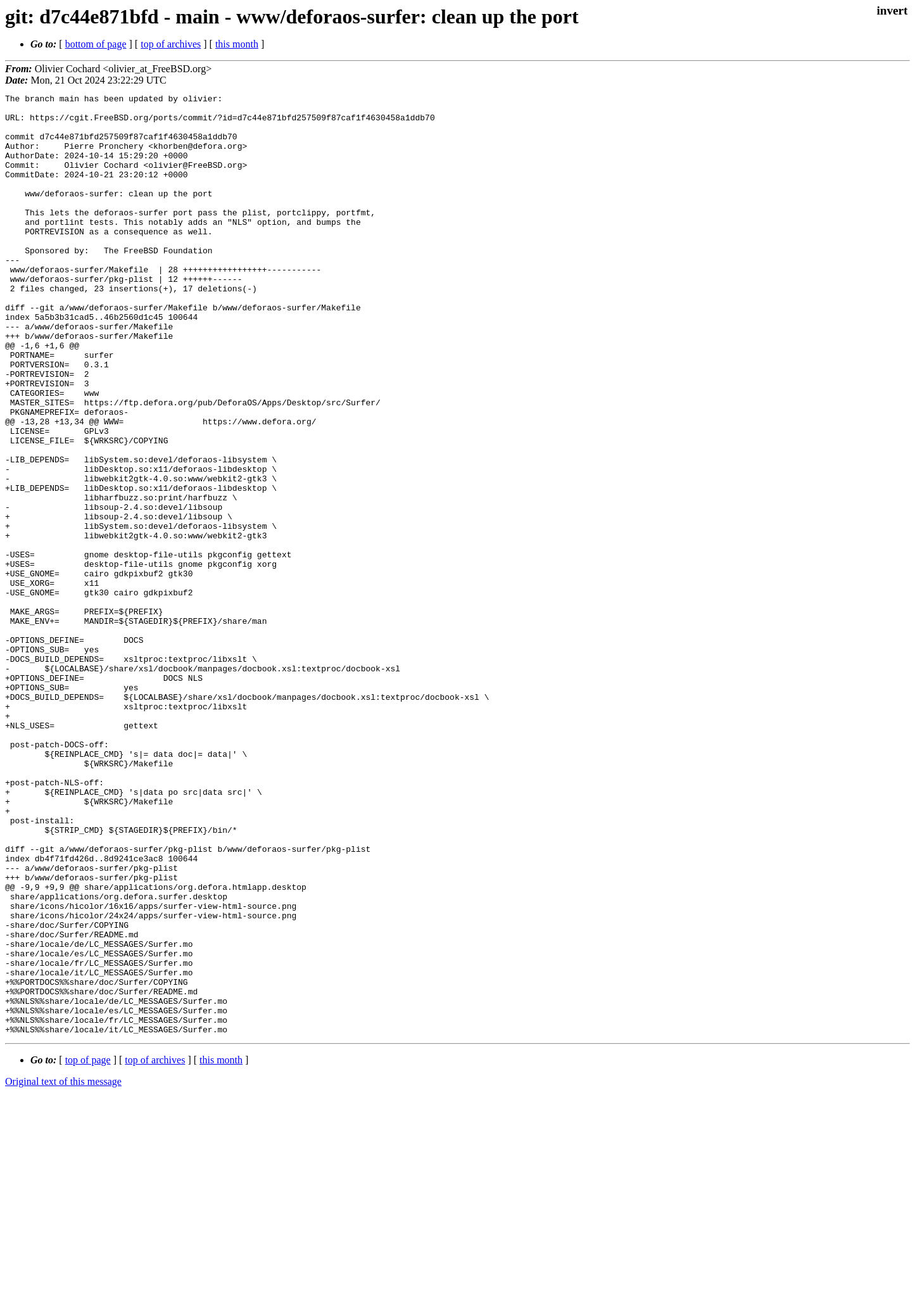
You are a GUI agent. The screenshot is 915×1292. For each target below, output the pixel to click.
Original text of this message (63, 1269)
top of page (88, 1248)
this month (236, 44)
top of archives (171, 44)
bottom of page (96, 44)
